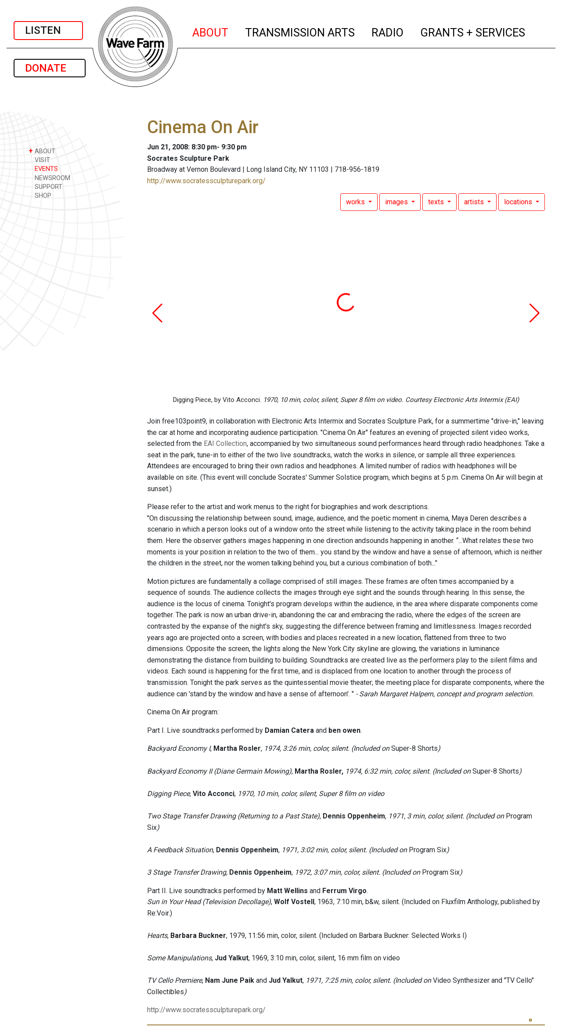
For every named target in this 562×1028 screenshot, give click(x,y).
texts (437, 202)
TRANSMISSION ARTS (300, 31)
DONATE (49, 68)
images (397, 202)
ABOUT (211, 31)
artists (475, 202)
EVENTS (43, 168)
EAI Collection (225, 443)
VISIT (39, 160)
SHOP (40, 195)
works (356, 202)
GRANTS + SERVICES (473, 31)
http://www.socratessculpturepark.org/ (206, 181)
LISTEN (48, 30)
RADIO (388, 31)
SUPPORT (45, 186)
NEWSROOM (49, 178)
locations (519, 202)
